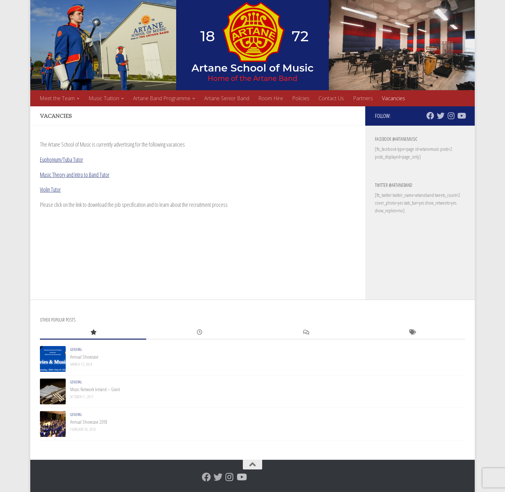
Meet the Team (57, 98)
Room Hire (270, 98)
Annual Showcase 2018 (88, 422)
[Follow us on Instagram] (451, 116)
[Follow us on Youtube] (461, 116)
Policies (301, 98)
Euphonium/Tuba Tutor (61, 159)
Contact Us (331, 98)
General (76, 349)
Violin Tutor (50, 189)
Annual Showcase (84, 356)
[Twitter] (440, 116)
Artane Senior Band (226, 98)
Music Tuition (104, 98)
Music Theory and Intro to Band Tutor (75, 174)
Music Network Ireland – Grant (95, 389)
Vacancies (393, 98)
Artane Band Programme (161, 98)
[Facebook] (430, 116)
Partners (363, 98)
